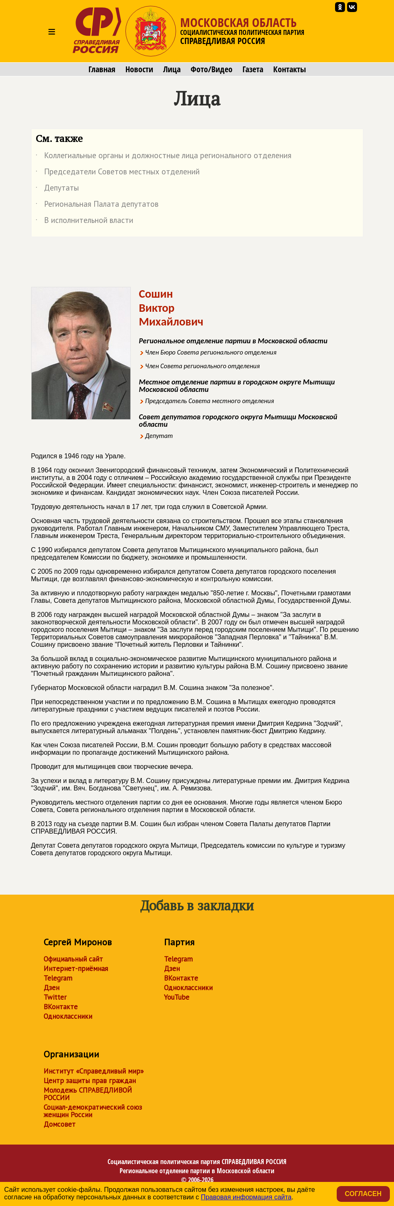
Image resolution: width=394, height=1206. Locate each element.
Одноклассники (68, 1016)
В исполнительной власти (84, 221)
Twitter (55, 997)
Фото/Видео (211, 69)
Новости (139, 69)
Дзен (51, 987)
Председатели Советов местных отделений (118, 173)
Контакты (289, 69)
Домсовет (60, 1124)
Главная (101, 69)
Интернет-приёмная (76, 968)
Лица (172, 69)
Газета (252, 69)
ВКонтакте (61, 1006)
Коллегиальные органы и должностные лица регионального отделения (163, 157)
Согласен (363, 1193)
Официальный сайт (73, 959)
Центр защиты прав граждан (90, 1080)
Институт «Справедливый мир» (94, 1071)
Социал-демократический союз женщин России (93, 1110)
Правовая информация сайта (246, 1197)
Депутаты (57, 189)
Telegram (58, 978)
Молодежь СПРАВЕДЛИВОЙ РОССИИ (88, 1093)
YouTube (176, 997)
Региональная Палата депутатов (97, 205)
